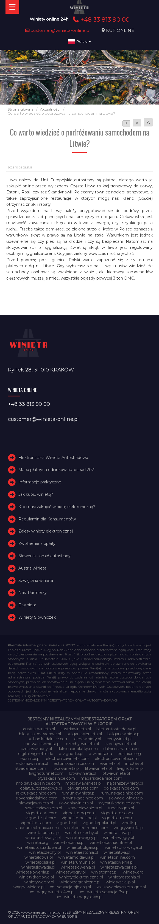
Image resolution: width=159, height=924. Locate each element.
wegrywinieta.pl (129, 827)
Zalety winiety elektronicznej (45, 531)
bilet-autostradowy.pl (116, 728)
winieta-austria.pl (44, 832)
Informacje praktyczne (39, 482)
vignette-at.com (41, 812)
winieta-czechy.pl (81, 832)
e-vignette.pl (71, 753)
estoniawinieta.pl (32, 763)
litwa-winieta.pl (66, 768)
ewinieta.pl (109, 763)
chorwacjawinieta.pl (41, 743)
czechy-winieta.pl (82, 743)
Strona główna (21, 109)
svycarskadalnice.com (119, 803)
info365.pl (134, 763)
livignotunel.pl (130, 768)
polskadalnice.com (121, 788)
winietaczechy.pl (45, 852)
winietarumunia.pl (78, 862)
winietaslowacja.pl (38, 867)
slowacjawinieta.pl (36, 803)
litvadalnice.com (30, 768)
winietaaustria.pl (69, 842)
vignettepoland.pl (99, 822)
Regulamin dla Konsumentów (47, 519)
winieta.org (37, 842)
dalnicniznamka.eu (121, 748)
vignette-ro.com (117, 817)
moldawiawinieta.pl (83, 783)
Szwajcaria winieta (35, 580)
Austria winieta (32, 568)
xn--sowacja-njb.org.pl (70, 886)
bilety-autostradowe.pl (40, 733)
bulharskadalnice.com (48, 738)
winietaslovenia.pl (116, 862)
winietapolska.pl (40, 862)
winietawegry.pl (71, 872)
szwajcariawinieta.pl (43, 807)
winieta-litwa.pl (118, 832)
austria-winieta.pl (39, 728)
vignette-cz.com (117, 812)
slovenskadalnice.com (36, 798)
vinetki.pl (130, 822)
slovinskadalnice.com (83, 798)
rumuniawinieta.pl (78, 793)
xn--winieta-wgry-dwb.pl (79, 896)
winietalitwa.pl (117, 852)
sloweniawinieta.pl (75, 803)
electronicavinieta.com (67, 758)
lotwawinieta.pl (116, 773)
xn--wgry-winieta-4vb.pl (52, 891)
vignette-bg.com (79, 812)
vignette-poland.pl (79, 817)
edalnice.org (129, 753)
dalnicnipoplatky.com (77, 748)
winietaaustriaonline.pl (111, 842)
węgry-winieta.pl (28, 886)
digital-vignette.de (35, 753)
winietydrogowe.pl (36, 877)
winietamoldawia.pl (76, 857)
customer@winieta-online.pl (58, 30)
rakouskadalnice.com (36, 793)
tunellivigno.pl (121, 807)
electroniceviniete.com (117, 758)
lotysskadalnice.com (56, 778)
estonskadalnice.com (74, 763)
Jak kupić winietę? (35, 494)
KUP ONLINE (120, 30)
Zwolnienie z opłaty (36, 543)
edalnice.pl (30, 758)
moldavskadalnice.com (38, 783)
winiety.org (133, 872)
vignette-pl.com (41, 817)
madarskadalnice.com (101, 778)
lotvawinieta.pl (82, 773)
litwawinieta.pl (98, 768)
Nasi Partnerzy (32, 592)
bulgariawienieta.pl (84, 733)
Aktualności (50, 109)
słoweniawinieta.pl (85, 807)
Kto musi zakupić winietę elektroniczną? (56, 506)
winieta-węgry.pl (118, 837)
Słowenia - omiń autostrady (44, 555)
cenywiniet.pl (119, 738)
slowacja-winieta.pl (126, 798)
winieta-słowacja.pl (43, 837)
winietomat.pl (104, 872)
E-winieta (27, 604)
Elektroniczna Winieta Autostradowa (53, 457)
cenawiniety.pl (87, 738)
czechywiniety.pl (36, 748)
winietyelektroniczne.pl (81, 877)
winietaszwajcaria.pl (119, 867)
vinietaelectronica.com (37, 827)
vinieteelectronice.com (86, 827)
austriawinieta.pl (75, 728)
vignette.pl (67, 822)
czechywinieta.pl (120, 743)
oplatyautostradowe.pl (41, 788)
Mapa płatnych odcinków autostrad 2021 (57, 469)
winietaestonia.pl (82, 852)
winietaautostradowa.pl (39, 847)
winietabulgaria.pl (82, 847)
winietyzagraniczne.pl (80, 882)
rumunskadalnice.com (122, 793)
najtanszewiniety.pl (125, 783)
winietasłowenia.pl (33, 872)
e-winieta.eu (100, 753)
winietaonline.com (117, 857)
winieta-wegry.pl (81, 837)
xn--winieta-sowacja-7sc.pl (104, 891)
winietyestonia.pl (124, 877)
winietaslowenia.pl (78, 867)
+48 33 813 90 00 (100, 19)
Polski (79, 41)
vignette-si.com (36, 822)
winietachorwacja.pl (123, 847)
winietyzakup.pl (120, 882)
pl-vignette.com (83, 788)
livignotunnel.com (46, 773)
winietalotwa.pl (38, 857)
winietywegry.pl (39, 882)
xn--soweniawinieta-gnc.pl (121, 886)
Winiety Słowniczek (37, 617)
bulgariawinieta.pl (123, 733)
